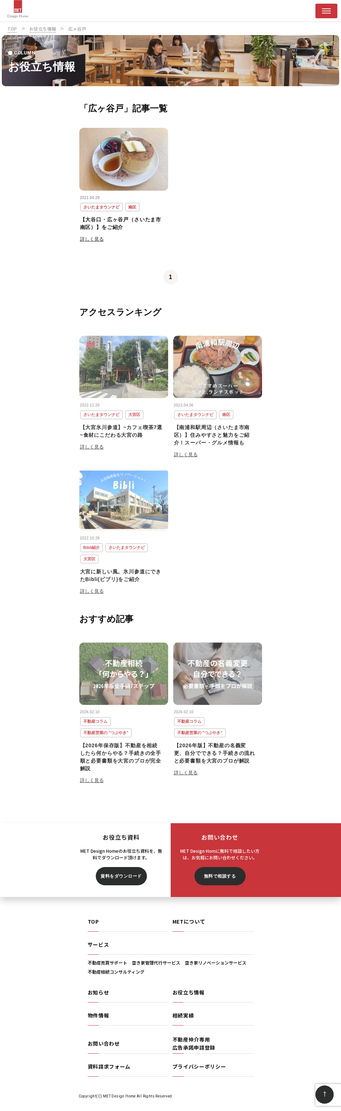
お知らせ (98, 992)
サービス (98, 944)
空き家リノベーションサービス (215, 962)
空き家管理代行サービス (156, 962)
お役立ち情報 (189, 992)
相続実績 (183, 1015)
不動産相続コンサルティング (116, 972)
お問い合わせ (104, 1043)
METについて (189, 921)
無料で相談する (220, 876)
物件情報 (98, 1015)
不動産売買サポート (107, 962)
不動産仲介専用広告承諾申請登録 (194, 1043)
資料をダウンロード (121, 876)
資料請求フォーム (109, 1066)
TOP (93, 921)
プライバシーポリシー (199, 1066)
